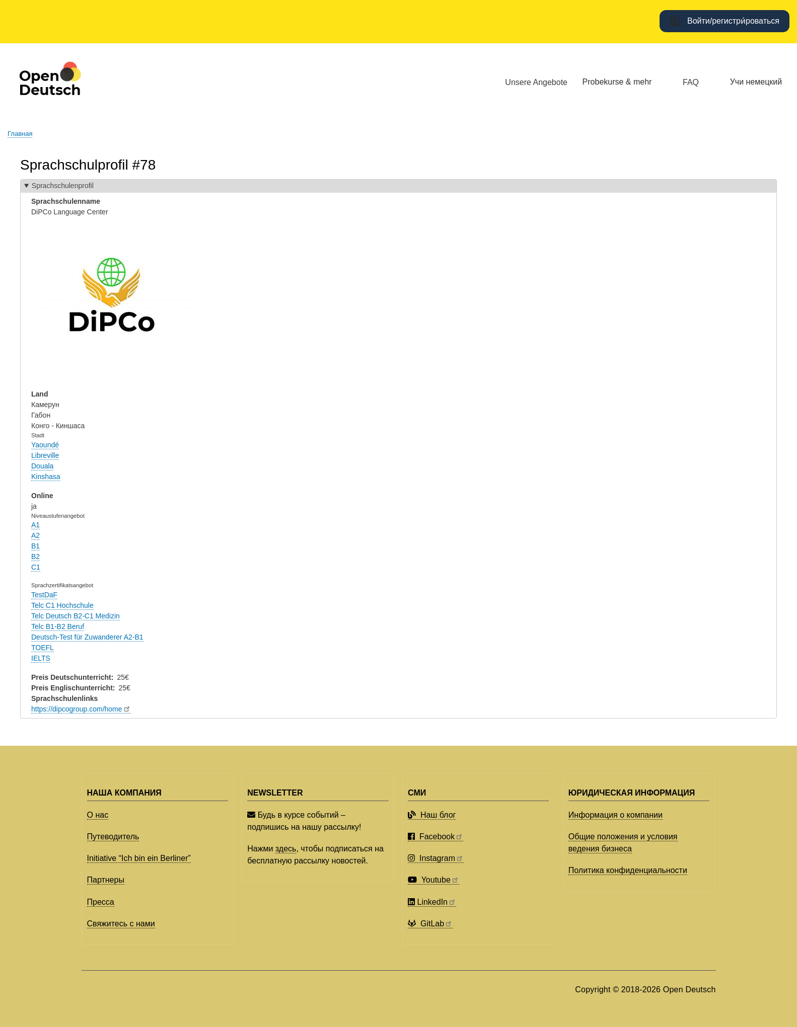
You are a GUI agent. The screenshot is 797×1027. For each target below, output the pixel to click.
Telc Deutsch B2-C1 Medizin (75, 616)
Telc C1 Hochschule (62, 605)
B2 (35, 556)
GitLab (430, 923)
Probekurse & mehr (617, 81)
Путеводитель (113, 836)
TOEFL (42, 648)
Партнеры (105, 880)
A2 (35, 535)
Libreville (45, 455)
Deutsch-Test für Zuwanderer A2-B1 (87, 637)
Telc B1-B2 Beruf (57, 626)
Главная (20, 133)
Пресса (100, 902)
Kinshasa (45, 476)
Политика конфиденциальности (627, 870)
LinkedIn (432, 902)
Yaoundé (45, 445)
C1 (35, 567)
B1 (35, 546)
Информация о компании (615, 815)
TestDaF (44, 595)
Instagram (436, 858)
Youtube (433, 880)
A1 (35, 525)
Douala (42, 466)
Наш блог (432, 815)
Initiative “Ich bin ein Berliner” (139, 858)
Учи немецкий (756, 81)
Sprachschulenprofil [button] (63, 186)
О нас (98, 815)
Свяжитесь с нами (121, 923)
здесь (286, 848)
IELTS (40, 658)
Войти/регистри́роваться (733, 21)
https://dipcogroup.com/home (81, 709)
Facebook (435, 836)
